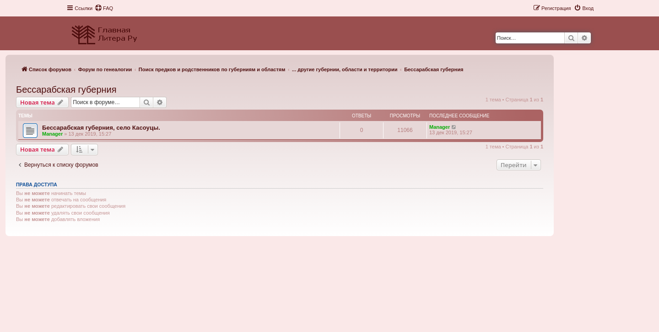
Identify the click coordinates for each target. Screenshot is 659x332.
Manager (52, 134)
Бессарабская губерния (66, 89)
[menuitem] (104, 8)
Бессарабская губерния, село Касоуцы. (101, 127)
